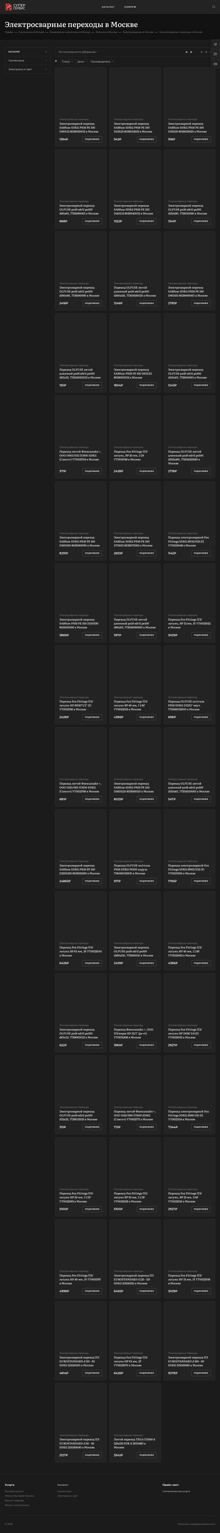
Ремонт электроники (17, 1505)
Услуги (9, 1484)
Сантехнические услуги (176, 1491)
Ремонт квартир (14, 1500)
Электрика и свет (27, 69)
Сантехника (27, 60)
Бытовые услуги (14, 1491)
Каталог (62, 1484)
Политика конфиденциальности (196, 1524)
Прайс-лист (171, 1484)
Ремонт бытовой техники (19, 1496)
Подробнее (92, 139)
